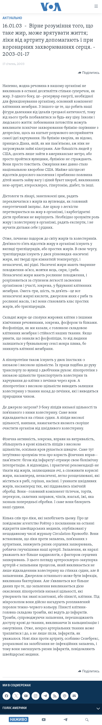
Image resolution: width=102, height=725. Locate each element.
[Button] (88, 73)
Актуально (12, 18)
